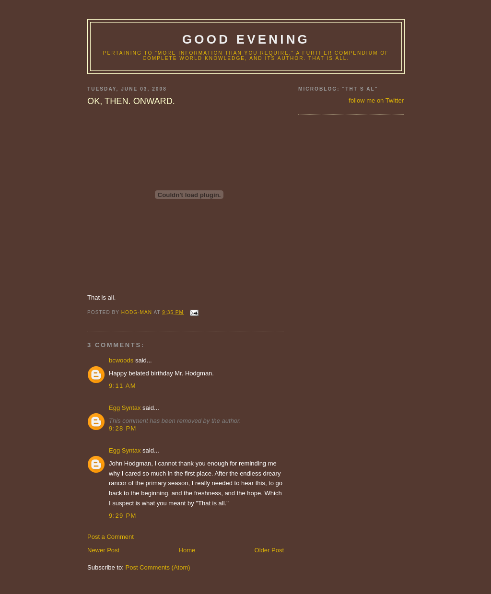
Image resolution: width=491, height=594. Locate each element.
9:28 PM (123, 428)
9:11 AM (122, 385)
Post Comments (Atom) (158, 567)
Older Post (269, 550)
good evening (246, 39)
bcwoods (121, 360)
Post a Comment (110, 536)
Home (187, 550)
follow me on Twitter (376, 100)
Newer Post (103, 550)
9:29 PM (123, 515)
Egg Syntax (125, 407)
